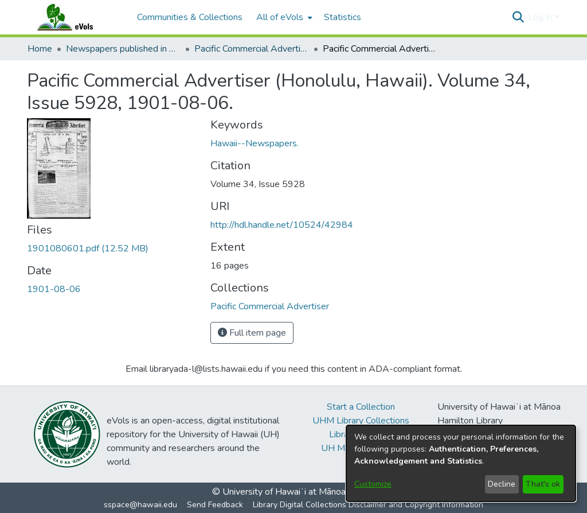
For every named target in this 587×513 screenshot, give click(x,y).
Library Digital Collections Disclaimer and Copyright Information (368, 504)
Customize (373, 484)
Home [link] (40, 48)
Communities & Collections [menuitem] (189, 17)
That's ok (543, 484)
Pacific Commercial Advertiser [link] (251, 48)
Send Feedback (215, 504)
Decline (501, 484)
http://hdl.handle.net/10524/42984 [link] (281, 225)
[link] (87, 248)
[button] (518, 17)
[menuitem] (283, 17)
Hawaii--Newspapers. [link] (254, 143)
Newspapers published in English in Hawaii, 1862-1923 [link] (123, 48)
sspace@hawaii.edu (140, 504)
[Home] (76, 17)
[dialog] (461, 463)
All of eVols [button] (279, 17)
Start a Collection (361, 407)
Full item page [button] (252, 333)
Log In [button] (541, 17)
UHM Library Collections (360, 420)
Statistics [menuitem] (342, 17)
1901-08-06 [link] (54, 289)
